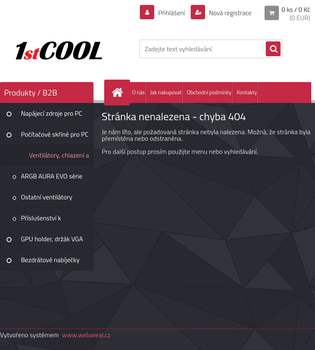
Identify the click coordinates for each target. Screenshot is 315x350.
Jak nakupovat (166, 92)
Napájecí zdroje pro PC (51, 113)
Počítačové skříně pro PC (55, 134)
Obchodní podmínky (209, 92)
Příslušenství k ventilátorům (41, 221)
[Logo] (56, 48)
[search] (273, 49)
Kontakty (247, 92)
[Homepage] (119, 92)
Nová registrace (230, 13)
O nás (138, 92)
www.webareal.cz (86, 335)
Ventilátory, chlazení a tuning (59, 158)
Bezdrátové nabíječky (50, 260)
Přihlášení (172, 13)
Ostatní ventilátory (46, 197)
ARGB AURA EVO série (51, 176)
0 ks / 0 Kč (295, 9)
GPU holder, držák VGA (52, 239)
